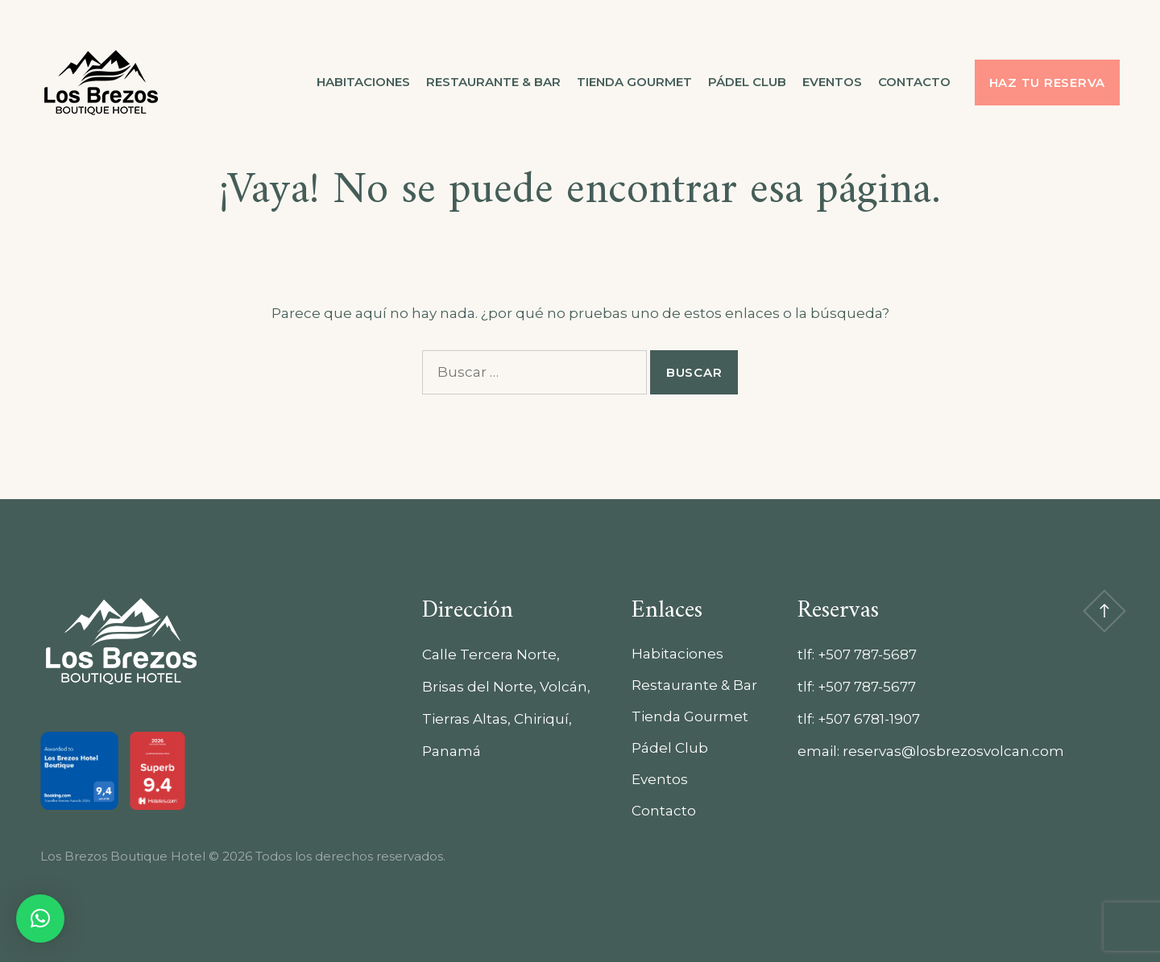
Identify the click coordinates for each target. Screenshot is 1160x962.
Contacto (914, 81)
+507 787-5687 (867, 654)
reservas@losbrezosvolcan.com (953, 751)
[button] (40, 918)
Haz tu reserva (1047, 82)
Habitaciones (363, 81)
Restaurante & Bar (493, 81)
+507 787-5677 (867, 687)
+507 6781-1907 (869, 719)
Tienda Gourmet (634, 81)
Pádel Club (747, 81)
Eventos (832, 81)
